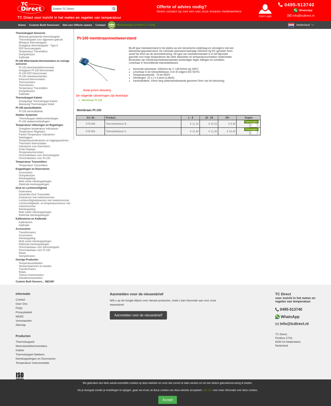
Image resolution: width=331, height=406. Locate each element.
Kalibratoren (26, 222)
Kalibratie (24, 57)
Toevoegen (251, 121)
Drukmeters (25, 191)
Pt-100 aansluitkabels (31, 111)
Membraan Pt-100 (92, 100)
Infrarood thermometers (32, 79)
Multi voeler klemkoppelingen (35, 181)
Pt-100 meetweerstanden (33, 76)
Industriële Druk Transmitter (34, 194)
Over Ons (21, 303)
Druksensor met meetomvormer (36, 197)
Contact (100, 25)
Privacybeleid (24, 312)
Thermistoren (26, 85)
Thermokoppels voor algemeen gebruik (41, 39)
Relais (22, 253)
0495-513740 (291, 309)
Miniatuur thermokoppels (32, 42)
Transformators (27, 232)
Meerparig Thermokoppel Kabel (36, 104)
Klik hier (207, 390)
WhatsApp (305, 10)
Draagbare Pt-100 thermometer (36, 70)
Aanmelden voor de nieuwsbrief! (138, 315)
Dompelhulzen (27, 54)
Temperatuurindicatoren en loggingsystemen (44, 140)
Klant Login (265, 16)
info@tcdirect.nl (303, 15)
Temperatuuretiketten (31, 263)
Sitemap (21, 324)
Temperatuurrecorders (31, 152)
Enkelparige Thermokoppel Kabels (38, 101)
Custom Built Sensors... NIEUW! (35, 281)
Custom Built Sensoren (44, 25)
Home (22, 25)
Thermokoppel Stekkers (30, 354)
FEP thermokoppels (30, 48)
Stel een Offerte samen (77, 25)
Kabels (20, 350)
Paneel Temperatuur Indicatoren (37, 134)
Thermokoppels (25, 341)
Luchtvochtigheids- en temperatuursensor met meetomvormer (44, 205)
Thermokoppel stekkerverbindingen (38, 118)
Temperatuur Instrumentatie (32, 362)
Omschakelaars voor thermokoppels (39, 155)
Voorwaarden (24, 320)
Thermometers (27, 82)
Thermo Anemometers (31, 275)
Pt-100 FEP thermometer (33, 73)
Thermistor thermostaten (32, 143)
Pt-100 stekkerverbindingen (34, 121)
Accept (168, 400)
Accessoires (26, 172)
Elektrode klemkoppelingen (34, 184)
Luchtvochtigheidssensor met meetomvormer (44, 200)
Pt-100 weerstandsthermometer (36, 67)
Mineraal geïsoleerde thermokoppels (39, 36)
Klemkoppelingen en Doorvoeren (36, 358)
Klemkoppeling (27, 178)
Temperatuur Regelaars (32, 131)
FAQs (19, 308)
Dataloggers (26, 137)
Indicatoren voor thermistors (34, 146)
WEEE (20, 316)
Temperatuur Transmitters (33, 51)
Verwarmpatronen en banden (35, 266)
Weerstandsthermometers (31, 346)
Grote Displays (27, 149)
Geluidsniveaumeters (31, 278)
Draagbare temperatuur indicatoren (38, 128)
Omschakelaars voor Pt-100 (34, 158)
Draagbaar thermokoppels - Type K (38, 45)
